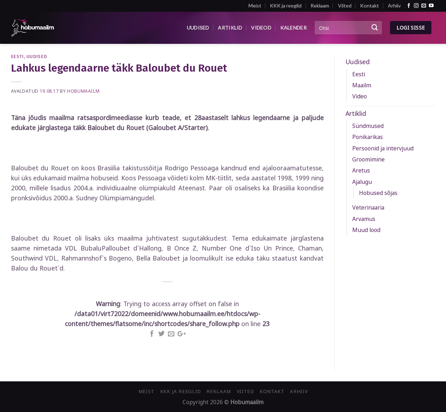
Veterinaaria (368, 207)
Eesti (17, 56)
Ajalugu (362, 182)
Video (359, 96)
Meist (254, 5)
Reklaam (320, 5)
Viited (345, 5)
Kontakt (369, 5)
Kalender (293, 28)
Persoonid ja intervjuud (383, 148)
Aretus (361, 170)
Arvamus (363, 219)
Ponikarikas (367, 137)
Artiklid (230, 28)
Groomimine (368, 159)
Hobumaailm (83, 91)
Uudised (198, 28)
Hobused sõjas (378, 193)
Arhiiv (394, 5)
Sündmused (368, 126)
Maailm (361, 85)
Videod (261, 28)
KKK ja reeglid (286, 5)
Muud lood (366, 230)
